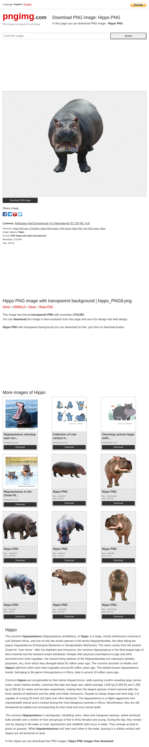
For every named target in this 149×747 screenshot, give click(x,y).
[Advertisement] (74, 66)
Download (20, 447)
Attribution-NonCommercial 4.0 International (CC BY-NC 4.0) (52, 223)
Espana (27, 4)
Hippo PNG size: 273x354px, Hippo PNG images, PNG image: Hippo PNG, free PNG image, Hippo (59, 228)
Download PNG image (20, 200)
